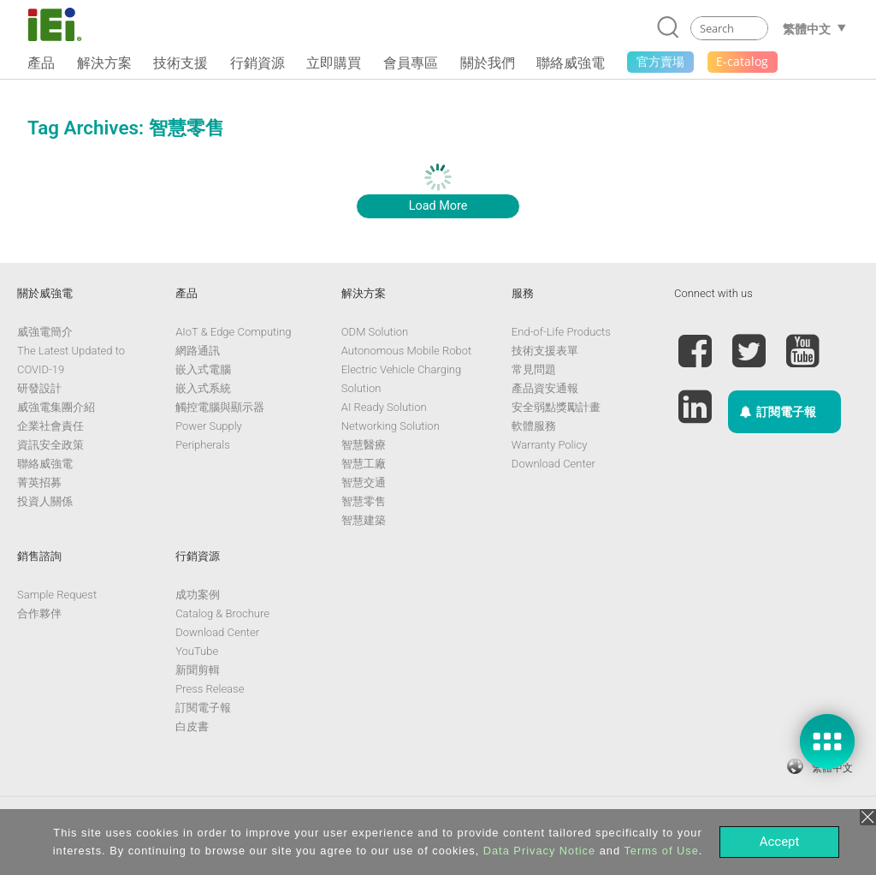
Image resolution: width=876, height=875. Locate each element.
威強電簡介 (45, 331)
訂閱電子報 (203, 707)
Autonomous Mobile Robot (406, 350)
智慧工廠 (363, 463)
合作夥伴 (39, 613)
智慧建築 (363, 520)
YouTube (196, 651)
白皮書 (192, 726)
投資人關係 (45, 501)
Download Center (553, 463)
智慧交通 (363, 482)
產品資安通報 (545, 388)
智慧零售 (363, 501)
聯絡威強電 (45, 463)
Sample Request (57, 594)
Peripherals (202, 444)
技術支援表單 (545, 350)
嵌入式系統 (203, 388)
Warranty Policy (549, 444)
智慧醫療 (363, 444)
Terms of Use (661, 850)
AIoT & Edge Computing (233, 331)
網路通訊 (197, 350)
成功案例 (197, 594)
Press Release (209, 688)
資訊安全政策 (50, 444)
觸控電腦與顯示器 (219, 407)
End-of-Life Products (561, 331)
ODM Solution (374, 331)
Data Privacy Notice (539, 850)
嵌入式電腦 (203, 369)
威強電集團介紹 (56, 407)
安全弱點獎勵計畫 (556, 407)
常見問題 (534, 369)
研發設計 (39, 388)
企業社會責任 (50, 426)
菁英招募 (39, 482)
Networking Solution (390, 426)
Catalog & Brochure (222, 613)
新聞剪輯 (197, 670)
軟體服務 (534, 426)
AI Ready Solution (384, 407)
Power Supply (208, 426)
